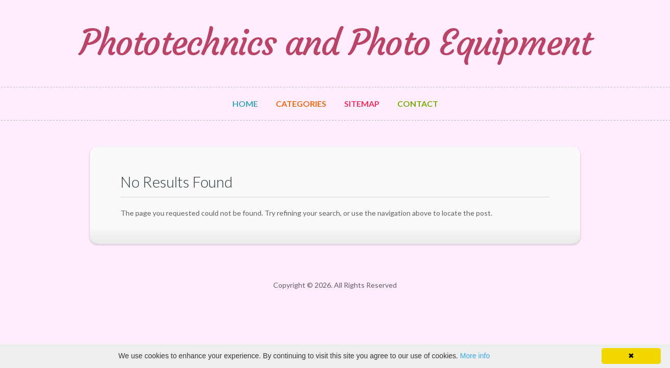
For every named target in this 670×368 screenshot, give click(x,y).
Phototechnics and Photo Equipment (335, 43)
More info (475, 356)
